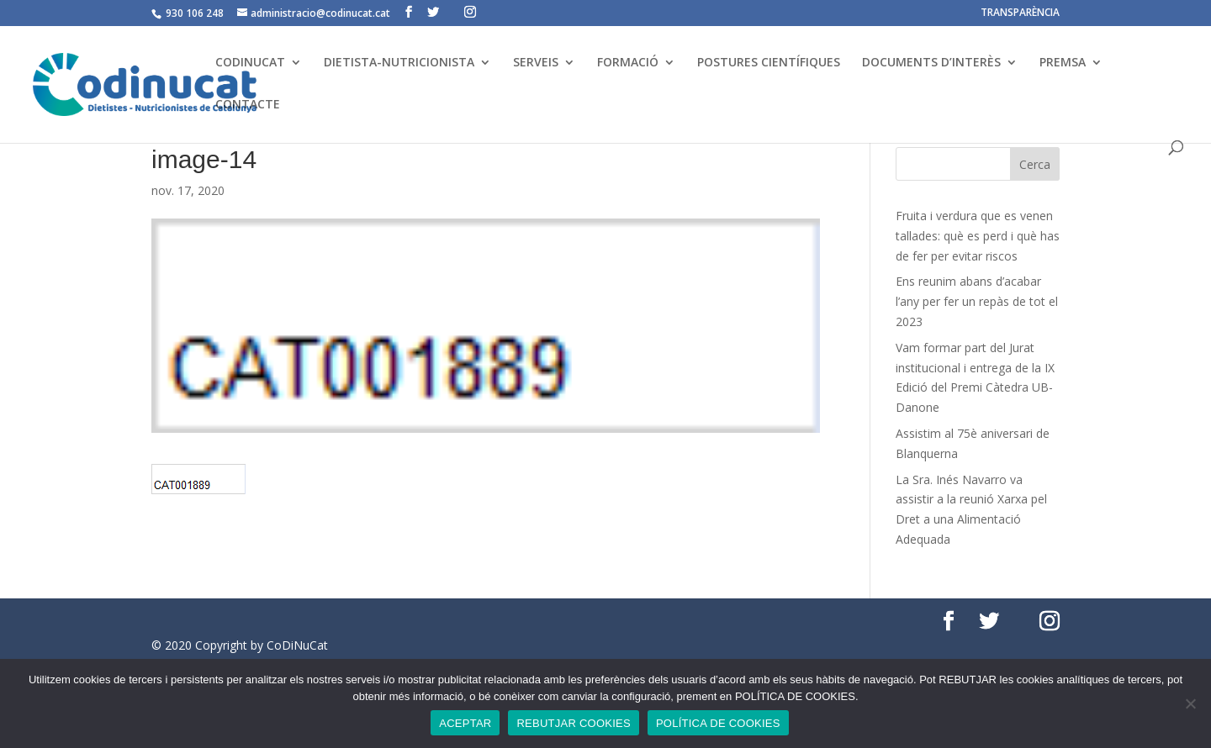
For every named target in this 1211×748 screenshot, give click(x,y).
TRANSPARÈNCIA (1020, 13)
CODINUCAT (250, 63)
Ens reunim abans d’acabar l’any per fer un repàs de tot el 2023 (977, 301)
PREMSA (1062, 63)
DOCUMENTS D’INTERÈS (931, 63)
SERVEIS (535, 63)
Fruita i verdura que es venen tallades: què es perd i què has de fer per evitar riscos (978, 236)
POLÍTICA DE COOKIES (718, 723)
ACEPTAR (465, 723)
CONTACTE (247, 105)
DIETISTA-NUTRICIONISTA (399, 63)
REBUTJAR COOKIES (573, 723)
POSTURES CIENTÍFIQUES (768, 63)
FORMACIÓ (627, 63)
